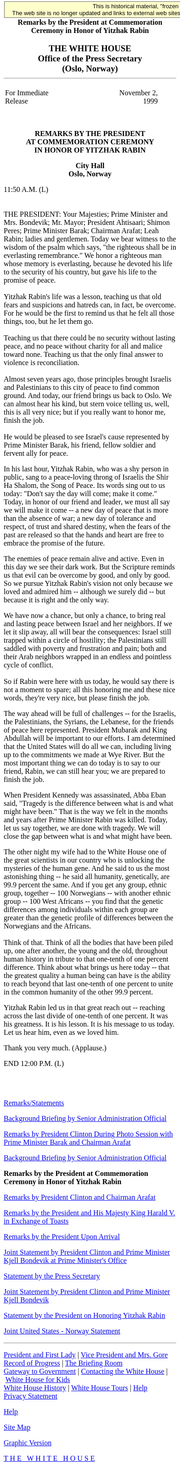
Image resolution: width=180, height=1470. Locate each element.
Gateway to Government (40, 1371)
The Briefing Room (94, 1363)
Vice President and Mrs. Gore (124, 1355)
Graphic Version (27, 1443)
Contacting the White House (122, 1371)
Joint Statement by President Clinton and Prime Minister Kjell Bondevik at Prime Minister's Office (87, 1256)
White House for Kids (38, 1379)
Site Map (17, 1427)
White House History (35, 1388)
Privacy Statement (30, 1396)
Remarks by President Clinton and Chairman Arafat (80, 1197)
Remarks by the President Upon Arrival (62, 1236)
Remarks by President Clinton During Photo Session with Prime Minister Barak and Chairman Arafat (88, 1138)
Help (140, 1388)
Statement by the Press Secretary (52, 1276)
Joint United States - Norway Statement (62, 1331)
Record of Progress (32, 1363)
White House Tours (99, 1388)
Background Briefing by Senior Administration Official (85, 1118)
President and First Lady (40, 1355)
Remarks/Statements (34, 1103)
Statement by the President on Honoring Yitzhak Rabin (84, 1315)
